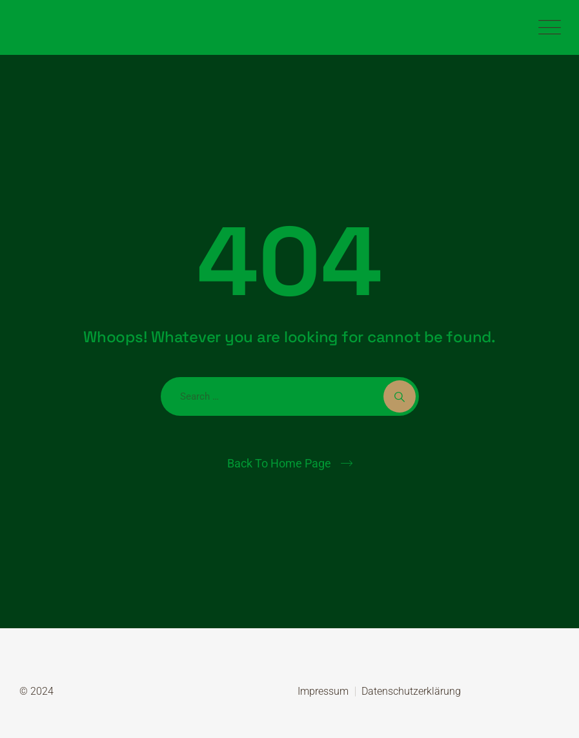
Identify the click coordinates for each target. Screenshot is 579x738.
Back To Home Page (279, 463)
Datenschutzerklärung (411, 691)
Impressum (323, 691)
